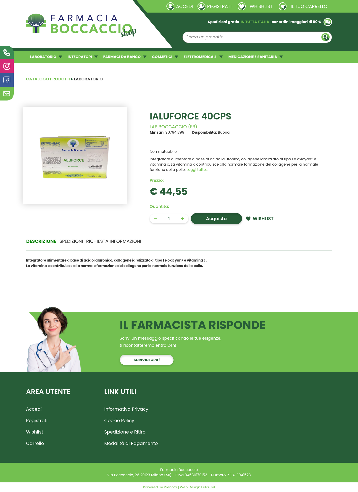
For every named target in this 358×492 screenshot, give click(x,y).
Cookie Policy (119, 420)
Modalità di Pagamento (131, 443)
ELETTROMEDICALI (203, 56)
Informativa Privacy (126, 409)
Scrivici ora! (147, 359)
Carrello (35, 443)
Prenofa (170, 487)
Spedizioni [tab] (71, 241)
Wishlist (34, 432)
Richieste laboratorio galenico (53, 6)
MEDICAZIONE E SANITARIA (255, 56)
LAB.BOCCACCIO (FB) (173, 127)
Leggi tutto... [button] (197, 169)
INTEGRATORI (83, 56)
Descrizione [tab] (41, 241)
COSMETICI (165, 56)
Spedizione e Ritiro (125, 432)
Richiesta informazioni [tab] (113, 241)
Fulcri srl (208, 487)
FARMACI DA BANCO (124, 56)
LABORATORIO (46, 56)
